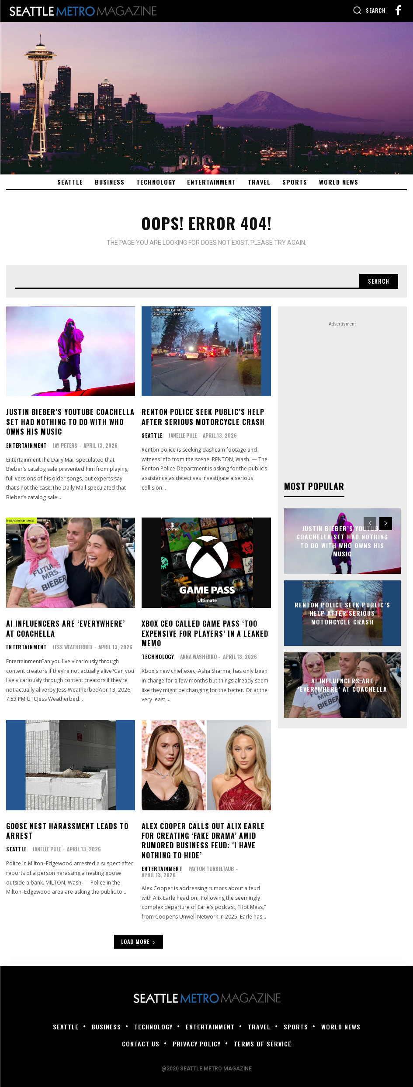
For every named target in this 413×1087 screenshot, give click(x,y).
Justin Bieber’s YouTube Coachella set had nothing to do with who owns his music (70, 421)
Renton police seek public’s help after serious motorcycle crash (203, 416)
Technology (156, 655)
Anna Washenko (194, 655)
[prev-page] (370, 521)
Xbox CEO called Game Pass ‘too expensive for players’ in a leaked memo (205, 632)
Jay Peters (60, 444)
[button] (369, 10)
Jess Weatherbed (67, 646)
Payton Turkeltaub (206, 867)
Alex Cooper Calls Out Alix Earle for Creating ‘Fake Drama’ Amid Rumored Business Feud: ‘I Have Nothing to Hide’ (203, 840)
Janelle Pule (179, 434)
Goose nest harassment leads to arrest (67, 830)
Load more (138, 935)
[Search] (377, 280)
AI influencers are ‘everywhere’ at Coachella (65, 627)
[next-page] (385, 521)
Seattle (151, 434)
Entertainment (24, 444)
